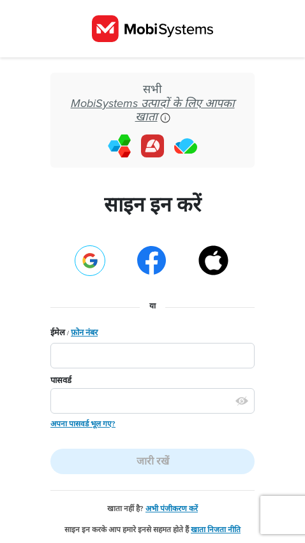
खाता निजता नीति (216, 529)
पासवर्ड (60, 380)
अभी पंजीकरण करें (171, 508)
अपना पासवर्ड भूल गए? (82, 423)
